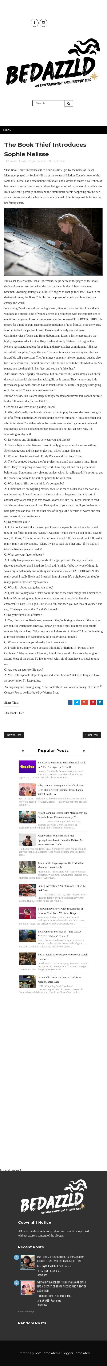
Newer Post (14, 734)
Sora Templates (46, 1353)
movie (13, 161)
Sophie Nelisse (37, 161)
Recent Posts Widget (26, 1312)
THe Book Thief (56, 161)
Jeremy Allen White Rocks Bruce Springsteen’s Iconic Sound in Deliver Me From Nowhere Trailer (61, 840)
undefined (42, 1275)
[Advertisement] (53, 1024)
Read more (55, 1271)
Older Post (91, 734)
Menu (7, 129)
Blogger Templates (75, 1353)
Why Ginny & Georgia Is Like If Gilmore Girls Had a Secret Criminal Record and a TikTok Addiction (60, 790)
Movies (23, 161)
